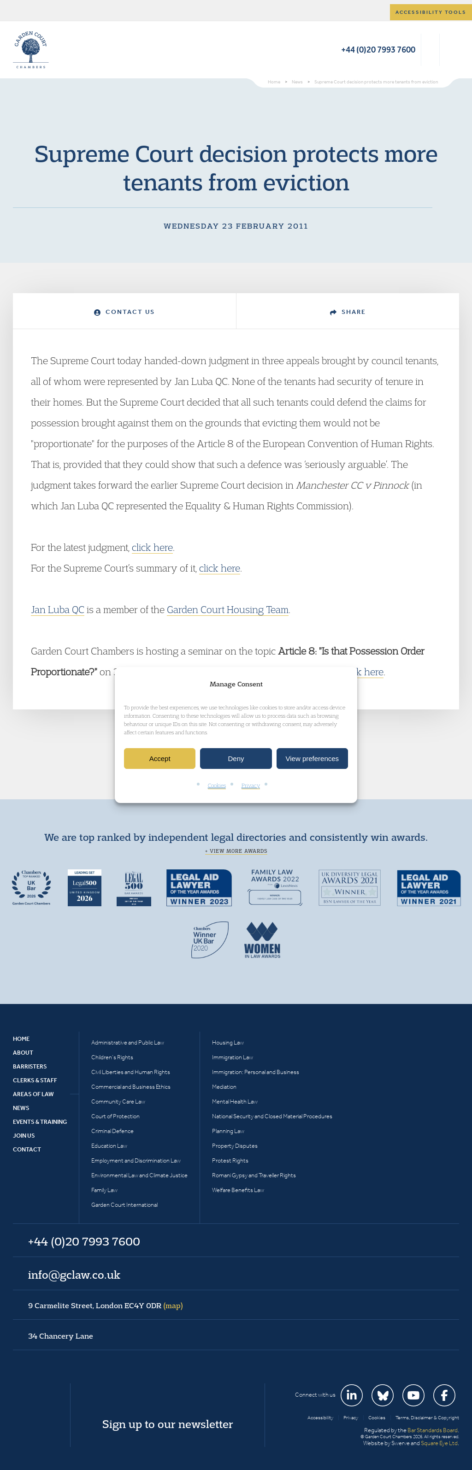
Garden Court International (124, 1204)
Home (21, 1038)
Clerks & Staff (35, 1080)
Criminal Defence (112, 1131)
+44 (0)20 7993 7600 (378, 49)
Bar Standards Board (432, 1430)
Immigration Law (232, 1057)
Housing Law (228, 1042)
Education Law (109, 1145)
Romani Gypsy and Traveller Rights (254, 1175)
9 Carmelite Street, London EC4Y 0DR (105, 1305)
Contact (27, 1149)
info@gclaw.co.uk (74, 1274)
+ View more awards (236, 851)
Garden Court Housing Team (228, 609)
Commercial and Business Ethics (131, 1086)
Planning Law (228, 1131)
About (23, 1052)
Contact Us (124, 312)
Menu (450, 50)
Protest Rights (230, 1160)
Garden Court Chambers (31, 49)
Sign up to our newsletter (167, 1424)
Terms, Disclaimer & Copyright (427, 1418)
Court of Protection (115, 1116)
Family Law (104, 1190)
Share (348, 312)
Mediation (224, 1086)
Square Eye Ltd (439, 1443)
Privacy (251, 785)
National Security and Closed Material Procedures (272, 1116)
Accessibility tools (430, 12)
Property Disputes (235, 1145)
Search (430, 50)
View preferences (312, 758)
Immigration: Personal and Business (255, 1072)
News (21, 1107)
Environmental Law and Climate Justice (139, 1175)
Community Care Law (118, 1101)
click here (152, 547)
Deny (236, 758)
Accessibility (320, 1418)
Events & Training (40, 1121)
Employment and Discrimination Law (136, 1160)
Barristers (30, 1066)
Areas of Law (33, 1094)
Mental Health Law (235, 1101)
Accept (160, 758)
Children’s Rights (112, 1057)
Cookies (217, 785)
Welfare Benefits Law (238, 1190)
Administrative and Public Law (127, 1042)
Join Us (24, 1135)
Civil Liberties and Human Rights (130, 1072)
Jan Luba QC (57, 609)
